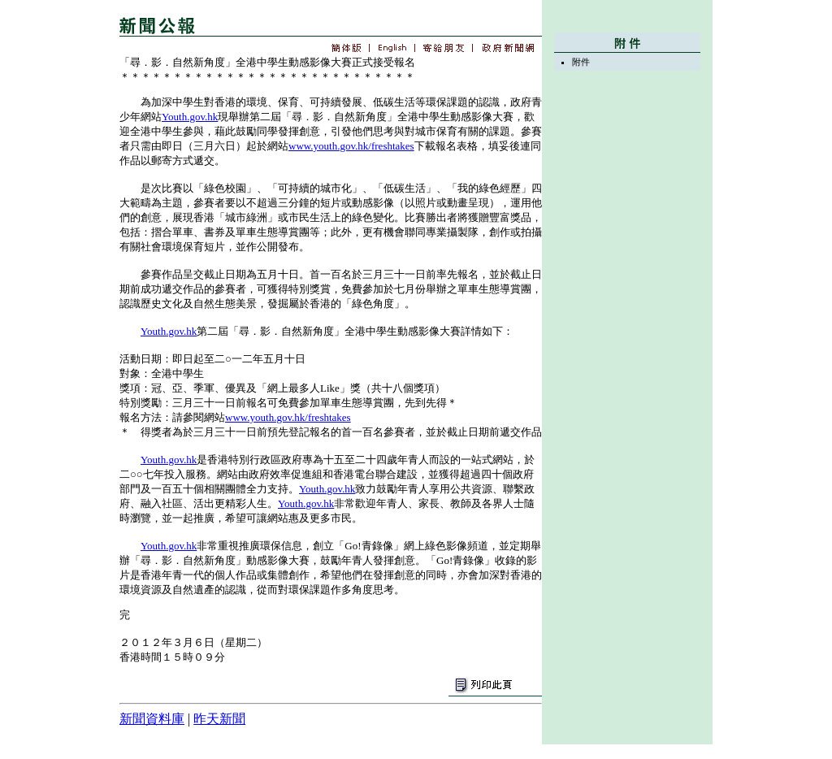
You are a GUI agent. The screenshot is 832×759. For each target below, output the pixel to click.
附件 (581, 62)
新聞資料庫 (151, 719)
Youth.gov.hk (190, 117)
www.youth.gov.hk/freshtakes (351, 146)
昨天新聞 (219, 719)
